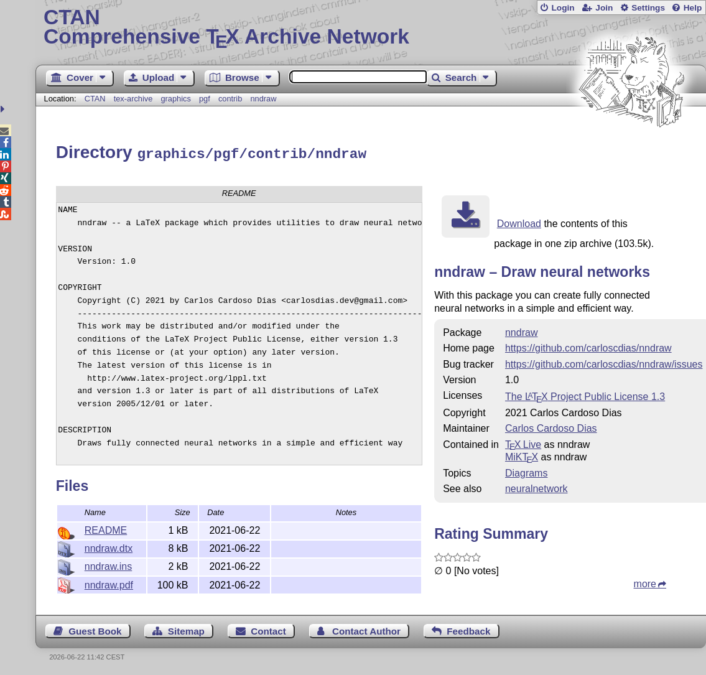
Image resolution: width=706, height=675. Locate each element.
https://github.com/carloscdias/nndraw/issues (603, 362)
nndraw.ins (108, 564)
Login (562, 7)
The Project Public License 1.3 (585, 394)
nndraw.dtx (108, 546)
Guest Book (94, 629)
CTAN (95, 98)
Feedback (468, 629)
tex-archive (133, 98)
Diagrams (526, 471)
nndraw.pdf (109, 583)
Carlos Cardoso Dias (551, 426)
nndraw (264, 98)
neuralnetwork (536, 487)
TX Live (523, 442)
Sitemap (186, 629)
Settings (648, 7)
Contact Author (366, 629)
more (645, 582)
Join (604, 7)
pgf (204, 98)
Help (693, 7)
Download (519, 221)
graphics (175, 98)
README (106, 528)
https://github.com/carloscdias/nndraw (588, 346)
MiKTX (521, 455)
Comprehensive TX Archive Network (371, 28)
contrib (230, 98)
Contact (268, 629)
